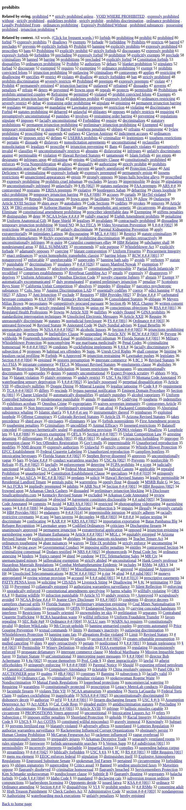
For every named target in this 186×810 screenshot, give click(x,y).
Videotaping (59, 639)
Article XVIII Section (19, 203)
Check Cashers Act (67, 791)
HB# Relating (127, 242)
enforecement (74, 464)
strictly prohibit (91, 21)
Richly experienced (58, 238)
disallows (59, 42)
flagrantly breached (114, 769)
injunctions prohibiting (166, 329)
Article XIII (79, 312)
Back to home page (17, 804)
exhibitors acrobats (21, 403)
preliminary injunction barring (25, 99)
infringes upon (35, 160)
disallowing (11, 77)
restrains (33, 190)
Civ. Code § (50, 469)
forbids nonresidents (118, 421)
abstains (91, 151)
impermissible (134, 181)
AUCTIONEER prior (18, 674)
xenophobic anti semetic (112, 207)
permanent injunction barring (158, 103)
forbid (6, 42)
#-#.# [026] (85, 264)
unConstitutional (58, 656)
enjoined (44, 360)
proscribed (173, 177)
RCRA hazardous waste (58, 617)
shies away (50, 203)
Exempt (168, 277)
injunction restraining (103, 356)
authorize (42, 700)
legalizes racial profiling (20, 356)
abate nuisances (55, 543)
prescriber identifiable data (107, 212)
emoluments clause (136, 364)
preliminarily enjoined (76, 408)
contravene (154, 129)
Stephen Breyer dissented (106, 456)
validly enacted (96, 216)
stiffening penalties (57, 168)
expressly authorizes (63, 447)
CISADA (69, 582)
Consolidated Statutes (126, 299)
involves (81, 116)
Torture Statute (27, 656)
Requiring (9, 687)
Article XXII (133, 316)
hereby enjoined (132, 796)
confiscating (36, 521)
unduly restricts (118, 595)
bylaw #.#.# (38, 460)
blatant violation (26, 377)
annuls (90, 399)
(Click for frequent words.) (73, 38)
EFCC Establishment (18, 451)
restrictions (10, 229)
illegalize (123, 286)
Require (155, 316)
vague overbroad (146, 735)
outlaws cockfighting (33, 695)
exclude (68, 295)
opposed (134, 530)
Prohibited (85, 81)
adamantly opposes (34, 251)
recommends (84, 247)
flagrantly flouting (128, 774)
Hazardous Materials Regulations (28, 565)
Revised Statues (156, 634)
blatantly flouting (77, 508)
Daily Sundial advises (115, 325)
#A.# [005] (108, 600)
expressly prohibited (161, 46)
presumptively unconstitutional (26, 116)
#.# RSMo (144, 787)
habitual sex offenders (63, 351)
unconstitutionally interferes (24, 739)
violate (160, 81)
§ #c (141, 582)
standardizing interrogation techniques (31, 316)
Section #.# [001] (55, 569)
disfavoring (113, 151)
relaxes (80, 639)
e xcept (145, 464)
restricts (157, 42)
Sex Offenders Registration (57, 443)
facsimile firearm (20, 691)
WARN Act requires (127, 621)
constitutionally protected (65, 687)
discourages (131, 51)
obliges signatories (29, 765)
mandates (108, 399)
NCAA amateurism (86, 691)
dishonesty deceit (15, 700)
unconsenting (161, 543)
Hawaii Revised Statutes (82, 155)
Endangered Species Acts (105, 608)
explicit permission (47, 539)
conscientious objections (129, 308)
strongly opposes (100, 177)
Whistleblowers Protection (22, 634)
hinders (27, 556)
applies (148, 72)
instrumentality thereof (111, 412)
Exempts (164, 94)
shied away (34, 421)
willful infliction (95, 617)
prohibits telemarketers (20, 238)
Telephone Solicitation (56, 369)
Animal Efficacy (105, 425)
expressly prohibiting (23, 181)
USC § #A (98, 752)
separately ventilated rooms (153, 739)
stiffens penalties (170, 212)
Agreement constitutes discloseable (99, 499)
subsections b (130, 674)
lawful (148, 661)
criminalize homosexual (74, 769)
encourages (123, 369)
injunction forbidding (142, 438)
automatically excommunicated (26, 282)
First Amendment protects (160, 421)
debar (36, 103)
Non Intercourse (40, 408)
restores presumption (73, 360)
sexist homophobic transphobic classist (69, 255)
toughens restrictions (165, 138)
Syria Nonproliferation (38, 164)
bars (20, 460)
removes (157, 203)
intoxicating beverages (19, 456)
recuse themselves (61, 661)
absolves (85, 286)
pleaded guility (95, 704)
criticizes (117, 525)
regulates (14, 107)
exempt (147, 68)
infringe (113, 708)
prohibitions (70, 59)
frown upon (79, 199)
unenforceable (61, 260)
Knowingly (154, 721)
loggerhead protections (101, 682)
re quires (48, 129)
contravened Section (162, 547)
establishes (10, 569)
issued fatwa (112, 782)
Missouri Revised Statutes (95, 364)
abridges (73, 539)
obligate (154, 299)
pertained (124, 761)
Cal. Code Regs (66, 704)
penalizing (173, 216)
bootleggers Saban (111, 190)
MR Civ (151, 556)
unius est (97, 308)
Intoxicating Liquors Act (131, 713)
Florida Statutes (58, 604)
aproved (126, 569)
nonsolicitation (13, 146)
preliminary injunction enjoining (101, 604)
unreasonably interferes (20, 329)
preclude (172, 55)
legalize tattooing (124, 386)
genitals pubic (62, 482)
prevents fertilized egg (27, 726)
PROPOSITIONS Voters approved (52, 713)
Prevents (138, 460)
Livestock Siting (94, 582)
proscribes (10, 51)
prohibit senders (118, 787)
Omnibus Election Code (76, 277)
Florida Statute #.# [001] (141, 338)
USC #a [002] (115, 460)
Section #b (117, 303)
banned (32, 59)
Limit (133, 634)
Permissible (31, 647)
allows (67, 164)
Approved (167, 569)
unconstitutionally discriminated (139, 695)
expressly (136, 273)
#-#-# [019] (142, 473)
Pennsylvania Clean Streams (24, 268)
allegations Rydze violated (102, 634)
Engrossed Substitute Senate (48, 761)
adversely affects (96, 726)
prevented (61, 90)
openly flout (112, 482)
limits (77, 630)
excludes (95, 181)
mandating (57, 107)
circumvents (146, 207)
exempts (79, 42)
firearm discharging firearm (115, 700)
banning (98, 46)
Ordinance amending (18, 787)
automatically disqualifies (73, 395)
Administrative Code (104, 791)
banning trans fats (63, 634)
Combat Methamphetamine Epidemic (88, 565)
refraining (60, 160)
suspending (93, 334)
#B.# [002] (66, 674)
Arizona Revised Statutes (145, 417)
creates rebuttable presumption (150, 639)
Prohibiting (45, 51)
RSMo (147, 565)
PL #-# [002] (29, 464)
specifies (32, 77)
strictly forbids (104, 51)
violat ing (14, 334)
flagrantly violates (137, 146)
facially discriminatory (151, 347)
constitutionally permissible (109, 268)
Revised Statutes (161, 360)
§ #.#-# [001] (78, 700)
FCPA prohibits (122, 464)
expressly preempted (100, 173)
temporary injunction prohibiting (27, 225)
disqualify (85, 164)
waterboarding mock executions (55, 796)
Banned (106, 765)
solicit (95, 478)
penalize (149, 282)
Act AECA (27, 478)
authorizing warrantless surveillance (102, 586)
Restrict (130, 234)
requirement (172, 386)
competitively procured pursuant (78, 303)
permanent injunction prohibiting (52, 125)
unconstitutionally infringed (28, 186)
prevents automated (152, 626)
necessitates (38, 303)
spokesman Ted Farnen (94, 761)
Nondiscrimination (16, 682)
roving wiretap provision (46, 578)
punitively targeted (29, 639)
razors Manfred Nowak (118, 264)
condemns (131, 600)
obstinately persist (154, 730)
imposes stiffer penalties (46, 717)
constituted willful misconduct (85, 721)
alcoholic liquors (93, 329)
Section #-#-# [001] (122, 486)
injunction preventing (87, 146)
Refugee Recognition (18, 525)
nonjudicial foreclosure (84, 321)
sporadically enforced (23, 591)
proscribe (57, 146)
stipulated (146, 569)
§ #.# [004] (135, 656)
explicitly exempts (146, 55)
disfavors (51, 142)
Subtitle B (100, 774)
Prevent (170, 334)
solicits (29, 469)
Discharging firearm (145, 525)
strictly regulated (52, 308)
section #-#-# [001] (40, 229)
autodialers (72, 203)
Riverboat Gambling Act (88, 273)
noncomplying (58, 343)
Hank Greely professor (160, 560)
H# (4, 573)
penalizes (9, 90)
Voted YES (123, 199)
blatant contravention (90, 251)
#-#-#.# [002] (36, 347)
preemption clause (16, 443)
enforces (8, 164)
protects (122, 90)
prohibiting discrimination (99, 238)
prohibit (145, 38)
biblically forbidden (69, 752)
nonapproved (12, 260)
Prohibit (80, 46)
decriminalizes (134, 120)
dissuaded (81, 491)
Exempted (150, 125)
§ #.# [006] (21, 434)
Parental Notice (105, 665)
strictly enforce (134, 543)
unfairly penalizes (100, 796)
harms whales (121, 591)
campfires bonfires (149, 451)
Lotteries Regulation (153, 726)
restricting (168, 72)
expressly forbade (65, 173)
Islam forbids (140, 155)
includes (129, 565)
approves (139, 456)
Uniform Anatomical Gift (26, 221)
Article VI (92, 595)
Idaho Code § (61, 778)
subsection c (110, 438)
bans (27, 51)
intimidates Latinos (48, 234)
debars (112, 64)
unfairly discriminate (77, 229)
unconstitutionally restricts (59, 151)
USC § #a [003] (118, 377)
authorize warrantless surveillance (28, 730)
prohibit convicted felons (132, 94)
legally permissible (164, 478)
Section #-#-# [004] (17, 360)
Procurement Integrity (164, 251)
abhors (160, 373)
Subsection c (12, 717)
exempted (47, 68)
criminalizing (35, 173)
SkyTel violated (154, 194)
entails (118, 273)
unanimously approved (19, 530)
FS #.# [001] (117, 321)
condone (87, 556)
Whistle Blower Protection (156, 447)
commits (39, 504)
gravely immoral (127, 721)
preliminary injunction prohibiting (110, 125)
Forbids (51, 356)
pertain (88, 643)
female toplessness (161, 643)
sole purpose (109, 247)
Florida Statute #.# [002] (62, 456)
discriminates (160, 107)
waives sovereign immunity (119, 403)
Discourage (56, 199)
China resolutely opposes (132, 669)
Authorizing (16, 796)
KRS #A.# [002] (84, 521)
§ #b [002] (86, 186)
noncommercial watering (144, 682)
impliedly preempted (45, 486)
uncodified (78, 425)
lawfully (51, 464)
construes (88, 674)
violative (84, 190)
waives (78, 543)
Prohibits (139, 42)
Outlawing (161, 199)
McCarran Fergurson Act (70, 735)
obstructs (51, 508)
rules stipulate (12, 743)
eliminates (77, 421)
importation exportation (121, 521)
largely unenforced (109, 168)
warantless (31, 687)
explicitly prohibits (125, 46)
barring (49, 59)
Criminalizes (55, 425)
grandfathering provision (92, 430)
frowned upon (12, 491)
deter (37, 216)
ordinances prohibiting (60, 25)
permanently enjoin (137, 173)
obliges (117, 129)
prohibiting (124, 38)
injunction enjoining (162, 530)
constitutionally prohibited (145, 160)
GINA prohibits (153, 312)
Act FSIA (9, 364)
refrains (134, 129)
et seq (44, 517)
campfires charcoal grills (21, 604)
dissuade (31, 142)
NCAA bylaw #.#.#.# (62, 216)
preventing (146, 116)
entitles (135, 547)
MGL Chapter (143, 303)
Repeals (35, 199)
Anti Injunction (44, 295)
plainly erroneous (58, 377)
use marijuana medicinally (96, 343)
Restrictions (31, 613)
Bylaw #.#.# (146, 295)
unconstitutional (123, 142)
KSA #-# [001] (138, 782)
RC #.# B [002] (54, 478)
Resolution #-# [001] (58, 708)
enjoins (79, 160)
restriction (116, 107)
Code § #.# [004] (32, 778)
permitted (81, 94)
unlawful (80, 112)
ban (134, 77)
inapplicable (65, 695)
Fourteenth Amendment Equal (46, 338)
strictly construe (117, 447)
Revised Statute (49, 325)
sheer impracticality (122, 661)
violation (50, 155)
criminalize (112, 138)
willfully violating (152, 591)
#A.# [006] (92, 194)
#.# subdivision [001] (148, 743)
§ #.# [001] (132, 643)
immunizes (35, 107)
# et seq (30, 569)
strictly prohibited (30, 21)
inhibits (72, 486)
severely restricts (58, 81)
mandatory (10, 608)
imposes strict (34, 138)
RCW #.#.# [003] (145, 334)
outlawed (100, 85)
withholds (9, 338)
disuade (133, 482)
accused (77, 578)
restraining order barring (113, 116)
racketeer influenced (111, 735)
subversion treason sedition (148, 778)
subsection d (11, 351)
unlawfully (64, 186)
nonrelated (123, 726)
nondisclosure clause (71, 774)
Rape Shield (61, 221)
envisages (55, 421)
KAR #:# (59, 521)
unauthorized (35, 473)
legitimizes (135, 138)
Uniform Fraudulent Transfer (136, 617)
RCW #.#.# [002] (82, 573)
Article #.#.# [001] (89, 534)
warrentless (88, 482)
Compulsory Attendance (67, 669)
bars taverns (63, 517)
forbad (7, 68)
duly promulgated (70, 282)
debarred (60, 112)
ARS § (163, 565)
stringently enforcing (44, 665)
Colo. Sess (32, 290)
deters (42, 90)
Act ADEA (39, 704)
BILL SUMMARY (53, 247)
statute (175, 260)
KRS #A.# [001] (80, 504)
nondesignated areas (17, 247)
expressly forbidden (120, 99)
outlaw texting (151, 517)
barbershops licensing (46, 782)
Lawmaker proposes (87, 107)
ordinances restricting (158, 99)
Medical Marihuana (124, 652)
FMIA (6, 547)
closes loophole (164, 190)
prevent (83, 168)
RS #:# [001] (135, 752)
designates (10, 160)
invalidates (104, 221)
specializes (119, 473)
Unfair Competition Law (142, 434)
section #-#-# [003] (141, 791)
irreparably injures (65, 739)
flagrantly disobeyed (34, 769)
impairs (127, 508)
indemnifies (172, 399)
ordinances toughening (19, 543)
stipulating (173, 181)
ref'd (58, 700)
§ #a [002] (34, 661)
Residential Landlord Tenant (24, 482)
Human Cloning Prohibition (23, 735)
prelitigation (127, 613)
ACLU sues (96, 621)
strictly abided (96, 560)
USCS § (25, 721)
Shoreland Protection (87, 717)
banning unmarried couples (110, 626)
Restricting (24, 369)
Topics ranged (50, 556)
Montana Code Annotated (156, 377)
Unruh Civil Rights (116, 351)
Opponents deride (82, 782)
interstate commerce (111, 360)
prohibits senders (20, 308)
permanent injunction (59, 530)
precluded (93, 59)
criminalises (103, 72)
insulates (64, 264)
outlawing (80, 72)
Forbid (7, 112)
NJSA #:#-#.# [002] (59, 329)
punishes (63, 116)
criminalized (61, 678)
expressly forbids (15, 55)
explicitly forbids (55, 46)
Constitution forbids (152, 59)
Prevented (22, 586)
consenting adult (171, 787)
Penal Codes (132, 343)
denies (56, 373)
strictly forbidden (112, 77)
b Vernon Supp (114, 743)
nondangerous (173, 791)
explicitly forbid (119, 59)
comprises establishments (43, 273)
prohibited (40, 16)
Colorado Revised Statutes (78, 417)
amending (114, 691)
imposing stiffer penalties (104, 547)
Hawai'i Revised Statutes (124, 478)
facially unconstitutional (58, 120)
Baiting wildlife (28, 595)
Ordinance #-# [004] (66, 621)
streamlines (15, 752)
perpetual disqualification (142, 382)
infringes (134, 151)
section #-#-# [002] (106, 639)
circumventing (149, 761)
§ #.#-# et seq (77, 412)
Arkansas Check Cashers (48, 491)
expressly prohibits (31, 42)
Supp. (90, 351)
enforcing (174, 586)
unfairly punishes (112, 395)
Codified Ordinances (88, 525)
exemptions (56, 608)
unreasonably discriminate (22, 321)
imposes (27, 120)
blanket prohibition (137, 64)
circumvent (10, 713)
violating (137, 107)
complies (126, 748)
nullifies (100, 312)
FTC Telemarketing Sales (119, 556)
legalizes (37, 146)
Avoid (56, 504)
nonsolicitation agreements (85, 142)
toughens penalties (91, 129)
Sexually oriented (60, 613)
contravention (12, 199)
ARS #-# (169, 186)
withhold (9, 678)
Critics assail (84, 765)
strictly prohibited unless (74, 16)
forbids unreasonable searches (74, 743)
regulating (139, 647)
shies (38, 643)
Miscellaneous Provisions (95, 569)
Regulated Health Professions (25, 312)
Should (128, 665)
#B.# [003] (108, 517)
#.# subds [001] (60, 438)
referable (87, 647)
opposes (118, 112)
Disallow (155, 430)
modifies (9, 447)
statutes (54, 321)
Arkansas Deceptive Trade (105, 739)
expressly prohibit (160, 51)
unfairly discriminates (19, 708)
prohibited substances (146, 25)
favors (112, 181)
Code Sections (98, 203)
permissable (28, 155)
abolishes (164, 364)
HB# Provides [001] (22, 512)
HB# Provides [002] (115, 295)
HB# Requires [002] (158, 486)
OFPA (75, 608)
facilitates (101, 199)
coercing (61, 251)
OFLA (76, 434)
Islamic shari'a (50, 412)
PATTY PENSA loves (19, 582)
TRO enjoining (26, 207)
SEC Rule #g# (33, 621)
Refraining (59, 94)
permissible (144, 90)
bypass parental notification (94, 390)
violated (100, 94)
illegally (145, 508)
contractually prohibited (136, 221)
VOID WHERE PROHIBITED (120, 16)
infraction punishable (62, 595)
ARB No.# (92, 486)
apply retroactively (62, 643)
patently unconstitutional (86, 373)
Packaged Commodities (137, 408)
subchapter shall (157, 242)
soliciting (48, 582)
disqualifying (77, 787)
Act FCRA (15, 486)
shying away (27, 547)
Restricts (78, 308)
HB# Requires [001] (167, 752)
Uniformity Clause (104, 160)
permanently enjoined (37, 85)
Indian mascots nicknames (106, 539)
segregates (156, 774)
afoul (120, 573)
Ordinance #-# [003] (149, 321)
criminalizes (11, 59)
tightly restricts (142, 112)
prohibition (117, 55)
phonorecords (116, 552)
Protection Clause (143, 168)
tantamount (115, 155)
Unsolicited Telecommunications (38, 573)
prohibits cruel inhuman (64, 181)
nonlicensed (109, 643)
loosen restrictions (94, 369)
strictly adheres (143, 512)
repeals (105, 90)
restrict (50, 77)
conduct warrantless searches (75, 460)
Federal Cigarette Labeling (61, 451)
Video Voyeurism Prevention (124, 225)
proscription (100, 687)
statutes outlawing (114, 186)
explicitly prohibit (74, 51)
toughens (150, 399)
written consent (171, 303)
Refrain (8, 464)
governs (160, 85)
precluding (63, 55)
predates (77, 478)
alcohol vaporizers (146, 395)
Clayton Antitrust (99, 133)
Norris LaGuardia (141, 691)
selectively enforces (67, 268)
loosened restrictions (140, 425)
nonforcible (160, 460)
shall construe (147, 351)
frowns (59, 312)
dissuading (169, 221)
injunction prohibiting (38, 29)
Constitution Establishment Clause (78, 473)
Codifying (130, 399)
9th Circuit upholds (69, 626)
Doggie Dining (62, 386)
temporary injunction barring (55, 194)
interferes (9, 613)
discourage (26, 68)
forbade (97, 42)
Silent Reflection (148, 586)
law (93, 421)
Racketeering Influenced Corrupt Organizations (97, 730)
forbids (105, 38)
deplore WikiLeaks (33, 626)
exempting (88, 68)
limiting (170, 351)
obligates (100, 112)
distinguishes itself (118, 756)
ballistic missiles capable (144, 708)
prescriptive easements (161, 578)
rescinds (61, 390)
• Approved (144, 595)
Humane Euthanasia (53, 534)
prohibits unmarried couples (24, 94)
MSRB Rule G (156, 482)
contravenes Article (161, 403)
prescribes (35, 334)
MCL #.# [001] (106, 234)
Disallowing (122, 582)
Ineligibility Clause (64, 334)
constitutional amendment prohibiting (52, 212)
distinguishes (17, 216)
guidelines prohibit (61, 21)
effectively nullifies (30, 386)
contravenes (128, 72)
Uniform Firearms (127, 251)
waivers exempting (50, 434)
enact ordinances (20, 255)
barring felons (115, 255)
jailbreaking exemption (61, 560)
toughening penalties (23, 425)
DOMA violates (130, 430)
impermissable (119, 443)
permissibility (12, 748)
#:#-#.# (128, 517)
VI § (96, 787)
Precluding (167, 704)
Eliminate (9, 212)
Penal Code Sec (145, 552)
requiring (167, 112)
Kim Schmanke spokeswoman (25, 774)
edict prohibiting (15, 194)
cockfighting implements (92, 347)
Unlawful (92, 447)
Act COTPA (46, 721)
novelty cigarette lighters (120, 277)
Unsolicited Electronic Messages (92, 316)
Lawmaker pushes (140, 356)
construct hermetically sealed (45, 430)
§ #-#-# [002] (162, 225)
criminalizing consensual (21, 552)
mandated (85, 778)
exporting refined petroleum (161, 665)
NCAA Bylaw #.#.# (35, 600)
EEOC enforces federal (58, 756)
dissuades (140, 85)
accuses (113, 194)
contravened (11, 190)
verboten (157, 260)
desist (155, 181)
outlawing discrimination (144, 630)
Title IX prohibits (102, 543)
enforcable (36, 260)
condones (60, 347)
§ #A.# (123, 347)
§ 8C (116, 752)
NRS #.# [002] (88, 552)
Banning (107, 674)
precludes (9, 46)
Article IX (112, 417)
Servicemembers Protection (156, 769)
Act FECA (88, 225)
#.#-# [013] (129, 578)
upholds (115, 717)
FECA (64, 364)
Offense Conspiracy (36, 417)
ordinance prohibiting (163, 21)
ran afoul (106, 408)
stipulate (103, 103)
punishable (15, 264)
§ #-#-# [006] (27, 508)
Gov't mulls (93, 443)
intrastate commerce (38, 364)
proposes (34, 351)
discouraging (79, 234)
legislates (167, 356)
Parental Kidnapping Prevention (123, 229)
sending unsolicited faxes (137, 765)
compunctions (13, 782)
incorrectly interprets (45, 748)
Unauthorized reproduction (109, 451)
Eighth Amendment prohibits (136, 216)
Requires (87, 295)
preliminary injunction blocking (119, 491)
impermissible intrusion (107, 512)
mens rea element (20, 756)
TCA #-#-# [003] (20, 390)
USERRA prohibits (83, 138)
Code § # (150, 386)
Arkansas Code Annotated (128, 495)
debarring (138, 190)
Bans (113, 146)
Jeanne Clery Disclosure (75, 600)
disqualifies (11, 64)
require (111, 120)
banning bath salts (115, 260)
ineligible (74, 748)
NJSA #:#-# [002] (94, 695)
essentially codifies (112, 290)
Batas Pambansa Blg (161, 521)
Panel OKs (166, 669)
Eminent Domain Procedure (143, 390)
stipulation (89, 756)
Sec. (177, 482)
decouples (86, 517)
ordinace (163, 782)
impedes (104, 286)
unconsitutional (124, 560)
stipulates (165, 64)
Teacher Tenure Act (148, 539)
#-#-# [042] (39, 752)
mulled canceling (15, 643)
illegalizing (172, 687)
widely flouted (124, 312)
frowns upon (84, 90)
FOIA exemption (113, 647)
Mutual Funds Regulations (57, 682)
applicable (147, 469)
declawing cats (109, 778)
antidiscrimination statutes (133, 704)
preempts (106, 81)
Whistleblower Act (139, 247)
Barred (66, 129)
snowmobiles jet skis (96, 613)
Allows (21, 295)
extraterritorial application (102, 530)
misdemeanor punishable (60, 399)
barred (174, 42)
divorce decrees (156, 600)
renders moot (12, 408)
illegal (59, 99)
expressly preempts (134, 81)
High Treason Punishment (27, 791)
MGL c (115, 534)
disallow (86, 77)
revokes (139, 203)
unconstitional (96, 713)
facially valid (157, 674)
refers (160, 713)
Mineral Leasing (92, 386)
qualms (46, 674)
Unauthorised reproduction (157, 443)
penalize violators (90, 678)
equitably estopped (140, 534)
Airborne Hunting (57, 207)
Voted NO (66, 225)
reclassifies (150, 142)
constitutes (32, 608)
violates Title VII (52, 691)
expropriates (82, 403)
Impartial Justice (100, 748)
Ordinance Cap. (34, 678)
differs (44, 390)
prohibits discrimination (124, 21)
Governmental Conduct (61, 547)
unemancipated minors (19, 560)
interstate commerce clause (82, 652)
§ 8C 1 (137, 360)
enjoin (76, 177)
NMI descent (31, 447)
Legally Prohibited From (21, 25)
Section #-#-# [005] (127, 329)
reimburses (143, 412)
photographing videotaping (139, 504)
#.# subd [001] (141, 573)
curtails (130, 194)
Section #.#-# (50, 787)
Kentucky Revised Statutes (82, 299)
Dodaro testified (59, 552)
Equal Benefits (149, 325)
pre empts (163, 155)
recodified (10, 273)
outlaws (74, 133)
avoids (139, 260)
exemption (150, 264)
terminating (159, 582)
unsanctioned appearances (45, 177)
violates (68, 77)
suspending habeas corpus (159, 748)
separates (150, 613)
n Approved (72, 356)
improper (171, 438)
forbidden (41, 55)
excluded (95, 495)
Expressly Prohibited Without (104, 25)
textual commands (53, 630)
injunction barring (74, 85)
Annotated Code (79, 325)
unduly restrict (89, 377)
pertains (13, 142)
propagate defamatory (38, 652)
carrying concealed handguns (153, 608)
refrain (27, 90)
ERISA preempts (59, 190)
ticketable (99, 669)
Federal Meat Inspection (84, 469)
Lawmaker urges (54, 525)
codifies (121, 203)
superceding (59, 765)
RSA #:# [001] (165, 308)
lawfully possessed (102, 382)
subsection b (106, 508)
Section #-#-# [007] (102, 434)
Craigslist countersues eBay (89, 242)
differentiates (32, 438)
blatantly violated (64, 726)
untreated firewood (16, 325)
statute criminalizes (157, 234)
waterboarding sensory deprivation (29, 382)
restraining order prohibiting (69, 103)
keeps (6, 369)
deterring (98, 464)
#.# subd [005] (143, 499)
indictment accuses (133, 133)
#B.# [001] (86, 438)
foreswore (37, 743)
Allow (142, 199)
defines (56, 138)
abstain (150, 277)
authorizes (93, 64)
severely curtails (170, 508)
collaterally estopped (52, 586)
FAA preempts (145, 186)
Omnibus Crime (54, 403)
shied (71, 556)
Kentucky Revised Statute (62, 495)
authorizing (108, 164)
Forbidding (91, 120)
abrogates (169, 207)
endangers (52, 512)
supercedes (86, 260)
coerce (138, 290)
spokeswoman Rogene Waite (132, 678)
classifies (25, 151)
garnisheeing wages (17, 534)
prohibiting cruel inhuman (96, 338)
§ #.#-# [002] (72, 382)
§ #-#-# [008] (76, 665)
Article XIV (117, 334)
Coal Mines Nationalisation (153, 604)
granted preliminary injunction (113, 282)
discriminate (11, 521)
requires (67, 68)
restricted (105, 504)
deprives (8, 277)
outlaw (82, 207)
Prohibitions (167, 90)
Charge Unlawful (34, 395)
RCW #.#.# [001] (145, 255)
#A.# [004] (47, 299)
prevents (29, 46)
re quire (56, 242)
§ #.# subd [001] (102, 578)
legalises (83, 221)
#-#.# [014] (74, 512)
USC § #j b (151, 700)
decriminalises (40, 264)
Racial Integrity (139, 717)
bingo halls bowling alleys (139, 177)
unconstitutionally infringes (23, 242)
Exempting (142, 212)
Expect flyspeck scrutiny (130, 373)
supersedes (36, 373)
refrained (120, 85)
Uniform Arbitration (36, 277)
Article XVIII (90, 708)
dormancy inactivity (103, 630)
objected (59, 499)
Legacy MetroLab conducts (136, 687)
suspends (55, 133)
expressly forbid (90, 55)
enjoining (123, 103)
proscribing (34, 133)
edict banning (159, 290)
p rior (106, 573)
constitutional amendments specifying (75, 591)
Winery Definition (60, 647)
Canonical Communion (25, 669)
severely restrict (14, 103)
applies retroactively (141, 238)
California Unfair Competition (49, 286)
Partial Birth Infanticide (155, 268)
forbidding (117, 42)
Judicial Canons (121, 469)
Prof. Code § (91, 661)
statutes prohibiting (33, 112)
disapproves (158, 273)
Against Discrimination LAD (69, 290)
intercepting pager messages (99, 656)
